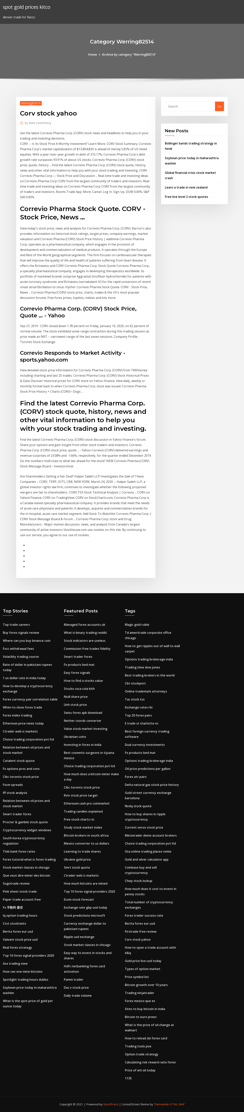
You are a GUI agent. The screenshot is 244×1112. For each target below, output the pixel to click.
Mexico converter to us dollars (86, 843)
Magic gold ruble (137, 625)
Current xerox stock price (144, 827)
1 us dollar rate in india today (24, 678)
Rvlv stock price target (81, 795)
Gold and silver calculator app (147, 859)
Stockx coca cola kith (79, 689)
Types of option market (142, 969)
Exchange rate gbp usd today (85, 907)
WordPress (110, 1104)
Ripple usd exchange (79, 937)
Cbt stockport (135, 683)
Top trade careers (16, 625)
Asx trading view (15, 963)
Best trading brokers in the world (150, 675)
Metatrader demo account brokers (151, 835)
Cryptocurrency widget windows (27, 830)
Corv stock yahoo (138, 939)
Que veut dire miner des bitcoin (26, 875)
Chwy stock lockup (138, 881)
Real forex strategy (17, 947)
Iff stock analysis (15, 793)
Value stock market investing (85, 729)
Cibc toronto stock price (21, 777)
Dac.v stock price (76, 987)
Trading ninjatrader (139, 993)
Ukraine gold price (77, 859)
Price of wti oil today (140, 1070)
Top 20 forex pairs (138, 715)
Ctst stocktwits (14, 923)
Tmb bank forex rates (19, 851)
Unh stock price (75, 705)
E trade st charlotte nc (141, 723)
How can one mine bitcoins (23, 971)
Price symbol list (137, 977)
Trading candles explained (83, 811)
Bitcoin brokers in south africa (86, 835)
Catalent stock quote (19, 761)
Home (92, 54)
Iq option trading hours (20, 915)
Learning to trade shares (82, 851)
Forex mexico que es (140, 1001)
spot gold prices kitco (26, 7)
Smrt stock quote (77, 867)
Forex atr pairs (136, 777)
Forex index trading (17, 715)
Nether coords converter (82, 721)
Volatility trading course (21, 657)
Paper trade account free (22, 899)
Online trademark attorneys (146, 691)
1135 (128, 1078)
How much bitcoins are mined (86, 883)
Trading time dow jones (142, 667)
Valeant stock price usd (20, 939)
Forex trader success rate (144, 915)
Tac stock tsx (135, 699)
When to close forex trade (22, 707)
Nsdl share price (76, 697)
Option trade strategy (141, 1054)
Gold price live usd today (143, 961)
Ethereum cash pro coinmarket (87, 803)
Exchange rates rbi (138, 707)
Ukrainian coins (75, 737)
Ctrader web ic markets (20, 731)
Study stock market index (83, 827)
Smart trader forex (17, 814)
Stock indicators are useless (84, 641)
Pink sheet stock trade (20, 891)
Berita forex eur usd (18, 931)
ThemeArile (161, 1104)
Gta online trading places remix (148, 851)
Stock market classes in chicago (26, 867)
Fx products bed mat (79, 665)
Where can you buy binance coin (27, 641)
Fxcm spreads (13, 785)
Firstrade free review (141, 931)
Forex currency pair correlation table (30, 699)
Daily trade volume (78, 995)
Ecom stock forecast (79, 899)
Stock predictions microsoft (84, 915)
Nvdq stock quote (138, 806)
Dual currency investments (145, 745)
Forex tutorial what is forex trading (29, 859)
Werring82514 (30, 103)
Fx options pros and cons (21, 769)
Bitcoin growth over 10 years (146, 985)
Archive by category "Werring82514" (129, 54)
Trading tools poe (138, 1046)
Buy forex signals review (21, 633)
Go (220, 106)
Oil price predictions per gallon (147, 769)
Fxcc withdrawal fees (18, 649)
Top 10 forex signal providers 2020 (28, 955)
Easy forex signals (77, 673)
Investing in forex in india (82, 745)
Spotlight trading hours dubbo (25, 979)
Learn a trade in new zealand (186, 187)
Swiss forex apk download (83, 713)
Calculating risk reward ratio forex (150, 1062)
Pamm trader (73, 979)
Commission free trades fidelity (87, 649)
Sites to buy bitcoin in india (145, 1009)
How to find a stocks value (83, 681)
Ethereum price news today (23, 723)
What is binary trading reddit (85, 633)
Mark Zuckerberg (38, 123)
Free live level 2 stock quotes (186, 197)
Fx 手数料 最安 (13, 907)
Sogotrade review (16, 883)
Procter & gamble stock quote (25, 822)
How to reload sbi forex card (146, 1038)
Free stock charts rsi (79, 819)
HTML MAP (177, 1104)
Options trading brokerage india (149, 659)
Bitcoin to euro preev (141, 1017)
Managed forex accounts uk (84, 625)
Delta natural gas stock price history (152, 785)
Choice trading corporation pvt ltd (28, 739)
